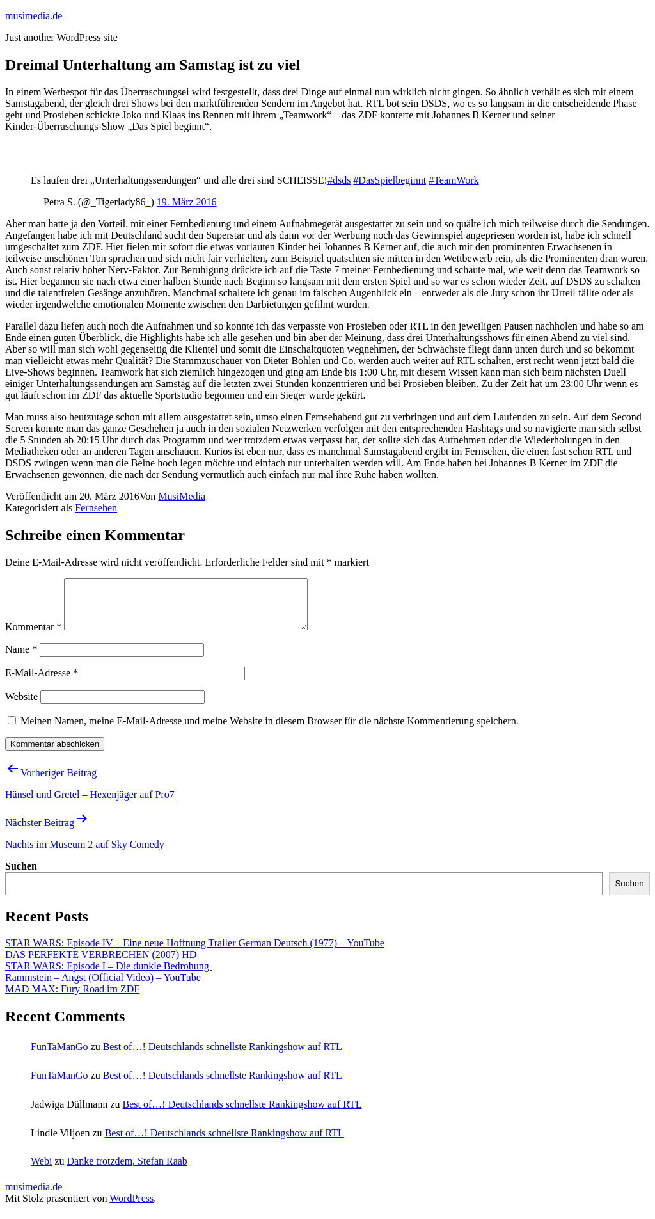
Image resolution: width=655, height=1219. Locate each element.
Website (21, 706)
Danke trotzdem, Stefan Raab (127, 1170)
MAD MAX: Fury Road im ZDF (72, 998)
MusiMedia (181, 496)
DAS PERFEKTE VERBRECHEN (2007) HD (100, 964)
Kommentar (33, 636)
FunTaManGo (59, 1056)
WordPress (131, 1207)
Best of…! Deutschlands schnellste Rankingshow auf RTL (222, 1056)
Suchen (21, 875)
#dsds (339, 180)
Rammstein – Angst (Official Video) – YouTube (103, 987)
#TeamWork (453, 180)
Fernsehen (96, 507)
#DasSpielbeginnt (389, 180)
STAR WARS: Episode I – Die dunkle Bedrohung (108, 975)
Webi (41, 1170)
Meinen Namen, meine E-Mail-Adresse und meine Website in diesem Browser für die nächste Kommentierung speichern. (269, 730)
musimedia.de (33, 15)
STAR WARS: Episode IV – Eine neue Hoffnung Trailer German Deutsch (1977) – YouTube (194, 952)
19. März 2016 (187, 201)
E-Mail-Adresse (41, 682)
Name (21, 658)
